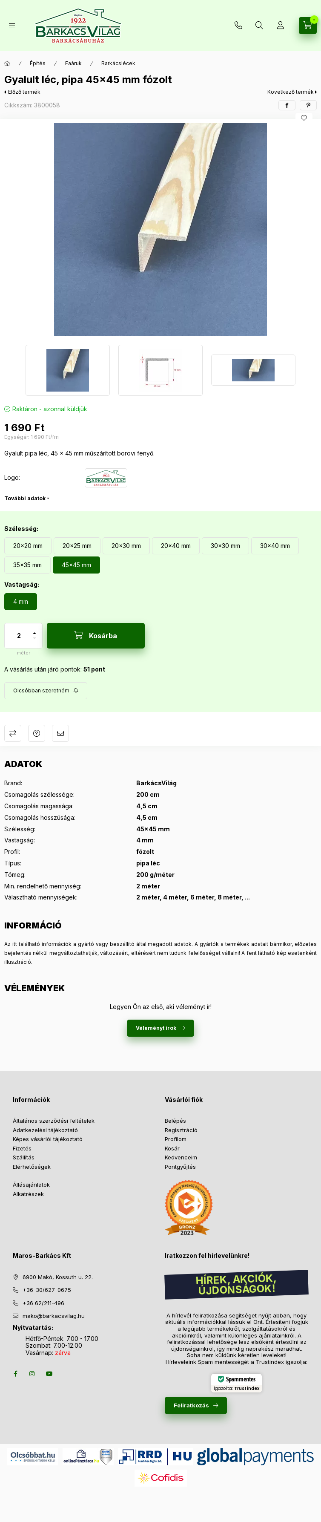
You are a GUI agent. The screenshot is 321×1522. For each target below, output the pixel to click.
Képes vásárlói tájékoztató (48, 1139)
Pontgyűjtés (180, 1166)
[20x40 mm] (176, 545)
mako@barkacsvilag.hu (54, 1315)
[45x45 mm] (76, 565)
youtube (49, 1373)
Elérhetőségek (32, 1166)
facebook (15, 1373)
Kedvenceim (181, 1157)
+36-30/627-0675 (47, 1289)
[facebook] (286, 105)
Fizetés (22, 1148)
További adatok (25, 498)
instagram (32, 1373)
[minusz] (34, 642)
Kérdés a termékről (36, 733)
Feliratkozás (191, 1405)
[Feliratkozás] (45, 690)
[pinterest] (308, 105)
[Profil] (280, 25)
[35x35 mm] (27, 565)
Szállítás (23, 1157)
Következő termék (290, 92)
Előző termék (24, 92)
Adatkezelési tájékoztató (45, 1130)
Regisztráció (181, 1130)
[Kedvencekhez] (303, 118)
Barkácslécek (118, 63)
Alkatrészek (28, 1194)
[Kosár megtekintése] (308, 25)
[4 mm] (20, 601)
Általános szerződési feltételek (54, 1120)
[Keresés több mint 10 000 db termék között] (259, 25)
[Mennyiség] (19, 635)
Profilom (175, 1139)
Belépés (175, 1120)
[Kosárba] (96, 636)
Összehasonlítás (12, 733)
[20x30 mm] (126, 545)
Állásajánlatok (31, 1184)
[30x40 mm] (275, 545)
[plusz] (34, 629)
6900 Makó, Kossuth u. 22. (58, 1277)
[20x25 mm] (77, 545)
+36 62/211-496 (43, 1303)
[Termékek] (12, 26)
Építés (38, 63)
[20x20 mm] (28, 545)
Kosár (172, 1148)
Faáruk (73, 63)
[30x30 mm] (225, 545)
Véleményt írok (156, 1028)
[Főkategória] (7, 63)
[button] (160, 229)
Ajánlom (60, 733)
